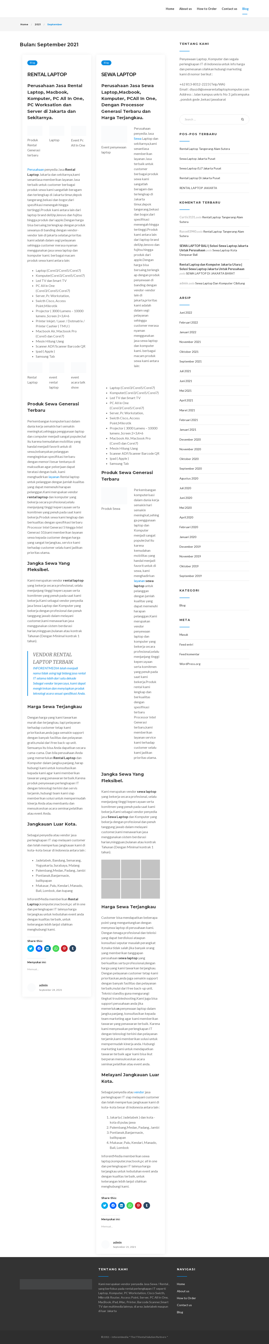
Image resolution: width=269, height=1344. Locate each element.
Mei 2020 (185, 507)
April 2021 (186, 400)
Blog (245, 9)
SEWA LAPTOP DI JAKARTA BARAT (210, 273)
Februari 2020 (188, 527)
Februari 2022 (188, 322)
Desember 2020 (190, 439)
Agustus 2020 (188, 478)
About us (185, 9)
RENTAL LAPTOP (47, 74)
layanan (54, 477)
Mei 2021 (185, 390)
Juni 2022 (185, 312)
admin (43, 985)
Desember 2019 (190, 546)
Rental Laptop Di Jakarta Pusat (199, 178)
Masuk (183, 634)
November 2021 (190, 342)
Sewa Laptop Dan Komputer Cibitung (220, 283)
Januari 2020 (187, 537)
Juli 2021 (185, 371)
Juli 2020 (185, 488)
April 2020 (186, 517)
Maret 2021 (187, 410)
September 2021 (190, 361)
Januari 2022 (187, 332)
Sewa (137, 138)
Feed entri (186, 644)
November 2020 (190, 449)
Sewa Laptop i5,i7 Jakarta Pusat (200, 168)
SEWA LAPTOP (118, 74)
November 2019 (190, 556)
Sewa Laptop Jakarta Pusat (197, 158)
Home (170, 9)
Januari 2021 (187, 429)
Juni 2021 (185, 381)
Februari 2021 (188, 420)
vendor (138, 1092)
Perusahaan (35, 169)
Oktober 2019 (189, 566)
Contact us (229, 9)
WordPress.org (189, 664)
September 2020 (190, 468)
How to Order (207, 9)
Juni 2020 (185, 498)
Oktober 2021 (189, 351)
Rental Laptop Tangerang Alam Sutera (204, 149)
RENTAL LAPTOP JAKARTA (198, 188)
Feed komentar (189, 654)
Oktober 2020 (189, 459)
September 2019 (190, 576)
